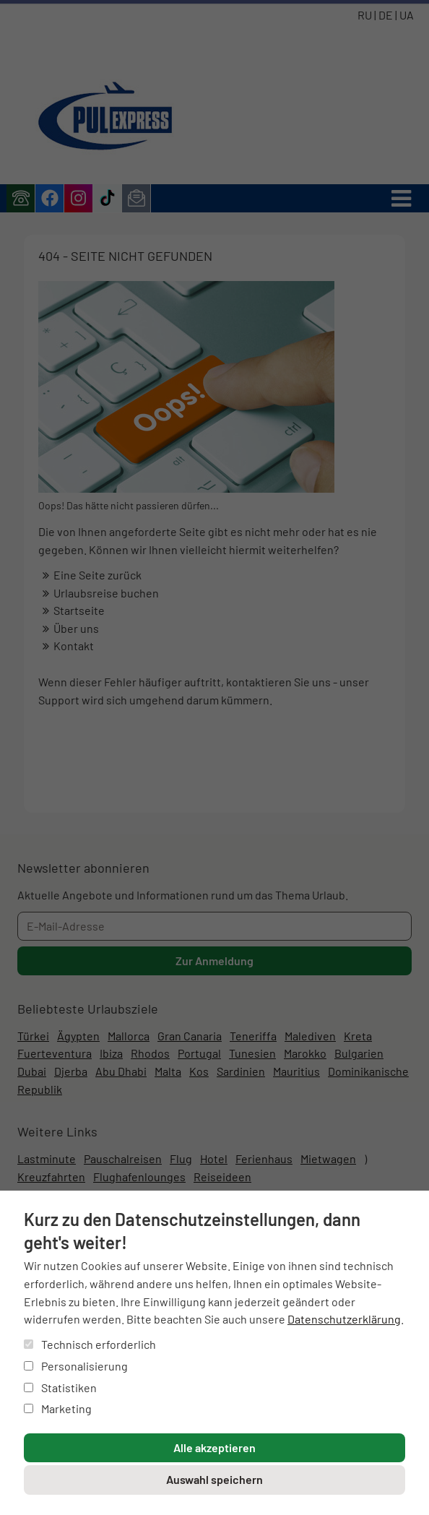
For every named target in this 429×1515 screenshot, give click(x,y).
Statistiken (60, 1387)
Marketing (58, 1408)
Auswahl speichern (214, 1479)
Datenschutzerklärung (344, 1319)
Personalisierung (76, 1366)
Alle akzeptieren (214, 1447)
